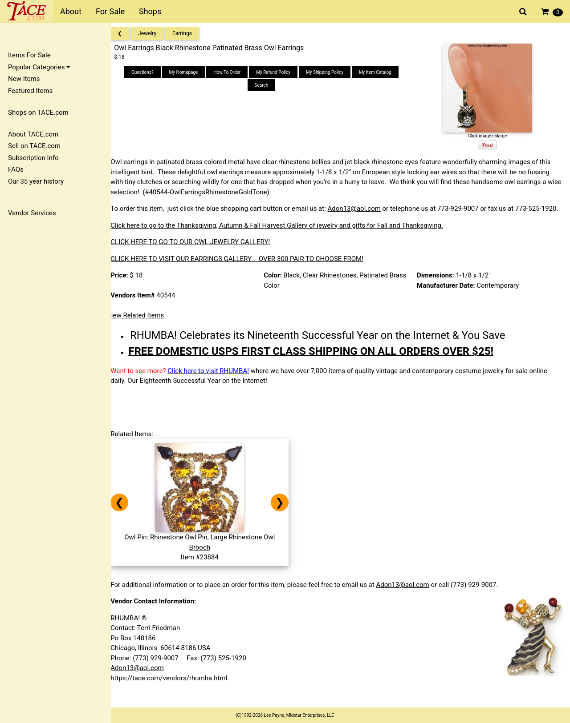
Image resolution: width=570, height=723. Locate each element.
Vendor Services (32, 213)
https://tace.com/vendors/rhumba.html (176, 688)
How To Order (232, 72)
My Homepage (188, 72)
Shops (150, 11)
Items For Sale (29, 55)
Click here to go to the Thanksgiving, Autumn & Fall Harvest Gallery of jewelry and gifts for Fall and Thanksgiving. (284, 235)
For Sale (110, 11)
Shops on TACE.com (38, 112)
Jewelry (155, 33)
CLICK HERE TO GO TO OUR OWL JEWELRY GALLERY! (198, 252)
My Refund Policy (278, 72)
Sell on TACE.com (34, 146)
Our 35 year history (36, 181)
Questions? (148, 72)
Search (266, 85)
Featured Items (30, 91)
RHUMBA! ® (136, 628)
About (70, 11)
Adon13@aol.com (361, 209)
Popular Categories (39, 67)
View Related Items (143, 325)
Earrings (190, 33)
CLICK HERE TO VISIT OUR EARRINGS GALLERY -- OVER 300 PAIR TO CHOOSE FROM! (244, 269)
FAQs (16, 169)
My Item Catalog (380, 72)
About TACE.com (33, 134)
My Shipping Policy (330, 72)
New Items (24, 79)
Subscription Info (33, 158)
